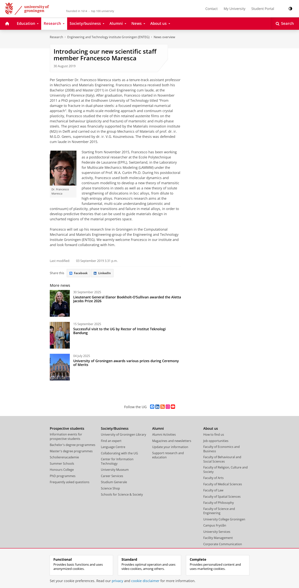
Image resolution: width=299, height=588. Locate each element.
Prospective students (67, 428)
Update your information (170, 447)
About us (210, 428)
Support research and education (168, 455)
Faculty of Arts (213, 478)
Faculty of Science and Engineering (219, 511)
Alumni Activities (164, 435)
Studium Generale (114, 482)
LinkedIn (104, 273)
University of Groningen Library (123, 435)
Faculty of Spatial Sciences (222, 497)
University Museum (115, 470)
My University (234, 8)
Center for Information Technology (117, 461)
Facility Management (218, 538)
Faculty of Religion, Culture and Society (225, 470)
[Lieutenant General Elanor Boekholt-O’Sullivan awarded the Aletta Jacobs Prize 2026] (60, 303)
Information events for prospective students (66, 437)
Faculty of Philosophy (218, 503)
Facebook (79, 273)
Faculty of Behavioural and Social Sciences (222, 459)
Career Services (112, 476)
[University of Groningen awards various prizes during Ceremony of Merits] (60, 367)
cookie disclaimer (145, 580)
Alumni (158, 428)
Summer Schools (62, 464)
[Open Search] (285, 23)
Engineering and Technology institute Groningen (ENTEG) (108, 37)
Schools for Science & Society (122, 495)
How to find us (213, 435)
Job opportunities (215, 441)
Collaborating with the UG (119, 453)
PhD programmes (63, 476)
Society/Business (115, 428)
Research (56, 37)
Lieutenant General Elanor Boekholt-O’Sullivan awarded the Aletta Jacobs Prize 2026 (127, 299)
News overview (164, 37)
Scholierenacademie (64, 458)
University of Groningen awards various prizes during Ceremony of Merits (126, 363)
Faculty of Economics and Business (221, 449)
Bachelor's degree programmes (72, 445)
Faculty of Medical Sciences (222, 484)
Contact (211, 8)
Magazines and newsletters (171, 441)
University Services (216, 532)
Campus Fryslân (214, 526)
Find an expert (111, 441)
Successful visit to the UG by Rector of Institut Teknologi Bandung (119, 331)
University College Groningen (224, 519)
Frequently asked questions (69, 482)
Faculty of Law (213, 491)
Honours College (62, 470)
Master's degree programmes (71, 451)
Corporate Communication (222, 544)
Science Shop (110, 488)
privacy (117, 580)
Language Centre (113, 447)
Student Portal (262, 8)
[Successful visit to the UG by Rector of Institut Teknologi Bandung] (60, 335)
